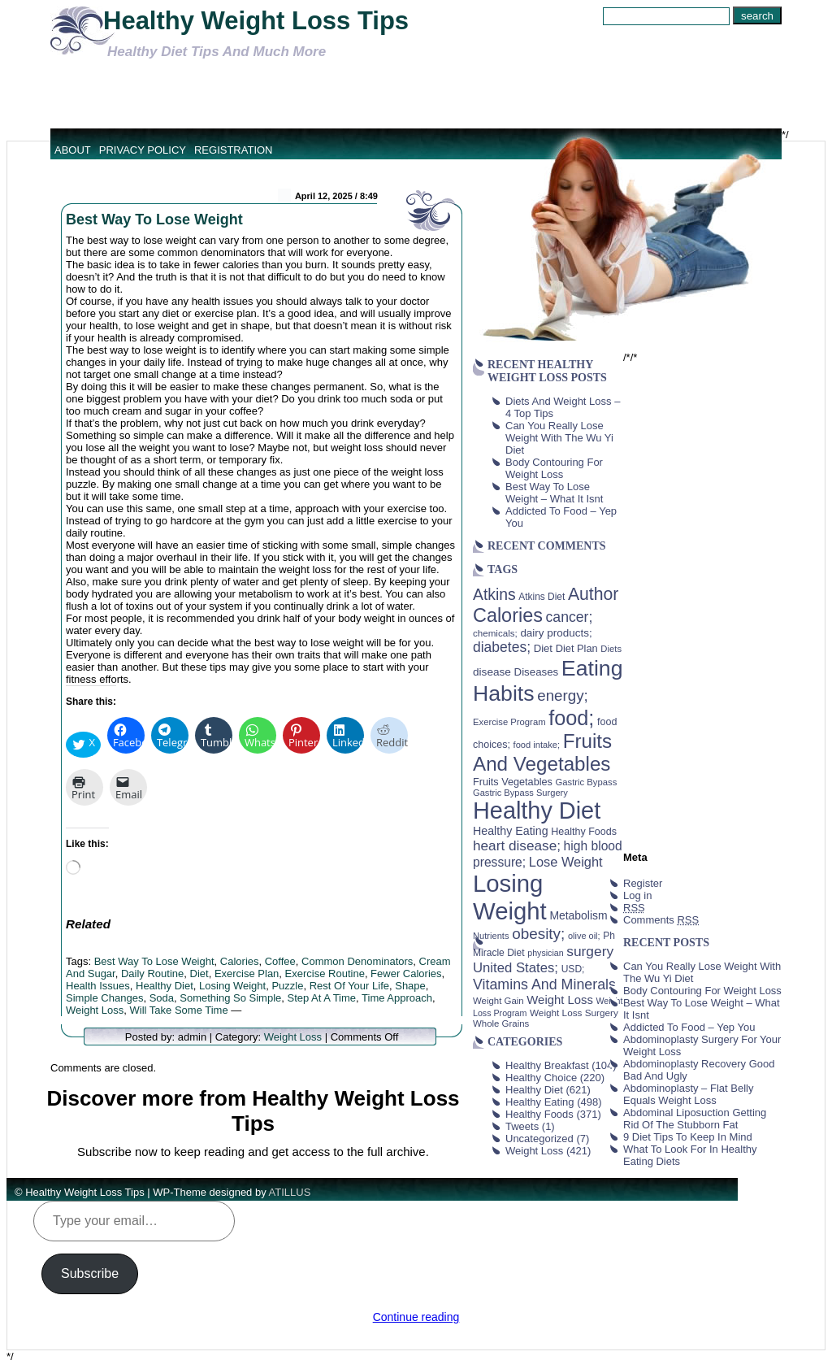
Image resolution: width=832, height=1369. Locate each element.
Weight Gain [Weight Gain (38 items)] (498, 1001)
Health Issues (98, 986)
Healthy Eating (539, 1102)
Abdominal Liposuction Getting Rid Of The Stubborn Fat (694, 1118)
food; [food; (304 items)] (571, 717)
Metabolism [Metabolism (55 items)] (578, 915)
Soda (162, 998)
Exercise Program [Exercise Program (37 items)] (509, 722)
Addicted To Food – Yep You (689, 1027)
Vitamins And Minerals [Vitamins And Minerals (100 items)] (544, 984)
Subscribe (90, 1273)
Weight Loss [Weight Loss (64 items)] (559, 999)
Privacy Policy (142, 150)
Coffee (280, 961)
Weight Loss (95, 1010)
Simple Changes (104, 998)
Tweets (522, 1126)
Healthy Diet (164, 986)
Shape (410, 986)
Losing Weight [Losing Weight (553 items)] (510, 897)
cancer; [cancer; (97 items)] (568, 617)
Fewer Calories (405, 973)
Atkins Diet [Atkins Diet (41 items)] (541, 596)
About (72, 150)
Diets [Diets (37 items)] (611, 649)
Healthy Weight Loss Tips (256, 21)
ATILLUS (290, 1192)
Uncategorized (539, 1138)
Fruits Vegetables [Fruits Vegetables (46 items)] (512, 782)
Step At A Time (321, 998)
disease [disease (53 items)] (492, 672)
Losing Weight (232, 986)
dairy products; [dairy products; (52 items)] (556, 633)
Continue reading (416, 1316)
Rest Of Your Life (349, 986)
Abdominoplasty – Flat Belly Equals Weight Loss (688, 1094)
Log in (637, 895)
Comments (661, 920)
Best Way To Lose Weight (154, 219)
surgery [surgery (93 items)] (589, 951)
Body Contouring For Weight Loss (554, 468)
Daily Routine (152, 973)
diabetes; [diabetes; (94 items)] (502, 647)
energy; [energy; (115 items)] (562, 695)
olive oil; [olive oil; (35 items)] (584, 936)
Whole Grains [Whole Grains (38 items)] (501, 1023)
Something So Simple (230, 998)
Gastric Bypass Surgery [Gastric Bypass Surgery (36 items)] (520, 792)
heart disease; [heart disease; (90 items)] (517, 845)
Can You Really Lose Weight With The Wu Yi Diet (559, 437)
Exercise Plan (246, 973)
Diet (199, 973)
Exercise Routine (325, 973)
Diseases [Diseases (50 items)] (536, 672)
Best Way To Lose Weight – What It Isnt (554, 492)
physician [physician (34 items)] (545, 953)
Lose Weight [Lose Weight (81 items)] (566, 861)
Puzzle (287, 986)
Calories (239, 961)
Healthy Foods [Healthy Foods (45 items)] (584, 831)
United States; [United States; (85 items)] (515, 968)
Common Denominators (357, 961)
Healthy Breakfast (547, 1065)
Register (642, 883)
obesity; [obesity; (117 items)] (538, 933)
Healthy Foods (539, 1114)
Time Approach (397, 998)
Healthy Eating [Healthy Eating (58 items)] (510, 830)
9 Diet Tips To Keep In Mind (687, 1137)
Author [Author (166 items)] (593, 594)
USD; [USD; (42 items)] (573, 969)
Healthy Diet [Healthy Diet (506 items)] (536, 810)
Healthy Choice (541, 1077)
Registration (233, 150)
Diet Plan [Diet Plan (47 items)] (577, 648)
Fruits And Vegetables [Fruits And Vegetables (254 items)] (542, 752)
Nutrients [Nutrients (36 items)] (491, 936)
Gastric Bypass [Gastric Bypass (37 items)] (587, 782)
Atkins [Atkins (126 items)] (494, 594)
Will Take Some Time (179, 1010)
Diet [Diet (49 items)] (543, 648)
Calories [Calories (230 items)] (508, 615)
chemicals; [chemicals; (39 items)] (495, 633)
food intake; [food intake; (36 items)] (537, 745)
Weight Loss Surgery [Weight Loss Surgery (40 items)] (574, 1012)
